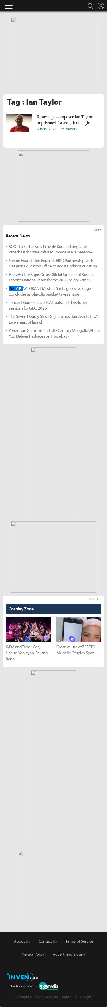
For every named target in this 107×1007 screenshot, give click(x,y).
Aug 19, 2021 (46, 128)
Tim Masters (67, 128)
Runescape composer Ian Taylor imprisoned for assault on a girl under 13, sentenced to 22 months (66, 120)
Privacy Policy (33, 954)
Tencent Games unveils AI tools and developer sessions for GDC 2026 (48, 305)
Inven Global (30, 5)
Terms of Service (79, 941)
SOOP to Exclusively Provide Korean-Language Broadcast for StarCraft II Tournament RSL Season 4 (51, 249)
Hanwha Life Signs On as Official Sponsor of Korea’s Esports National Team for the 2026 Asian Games (51, 277)
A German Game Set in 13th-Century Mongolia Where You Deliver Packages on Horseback (54, 333)
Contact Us (48, 941)
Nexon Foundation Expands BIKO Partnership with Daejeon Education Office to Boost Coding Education (53, 263)
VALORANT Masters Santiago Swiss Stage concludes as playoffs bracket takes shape (50, 291)
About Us (22, 941)
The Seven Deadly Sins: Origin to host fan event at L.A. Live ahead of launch (53, 319)
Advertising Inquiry (69, 954)
